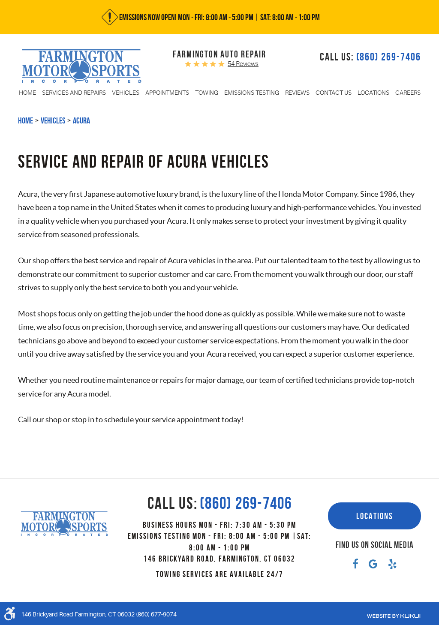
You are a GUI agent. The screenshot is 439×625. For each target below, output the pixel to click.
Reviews (297, 92)
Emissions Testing (251, 92)
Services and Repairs (74, 92)
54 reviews (243, 64)
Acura (81, 120)
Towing (206, 92)
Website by (394, 616)
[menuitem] (27, 92)
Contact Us (334, 92)
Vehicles (125, 92)
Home (27, 92)
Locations (373, 92)
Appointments (167, 92)
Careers (408, 92)
